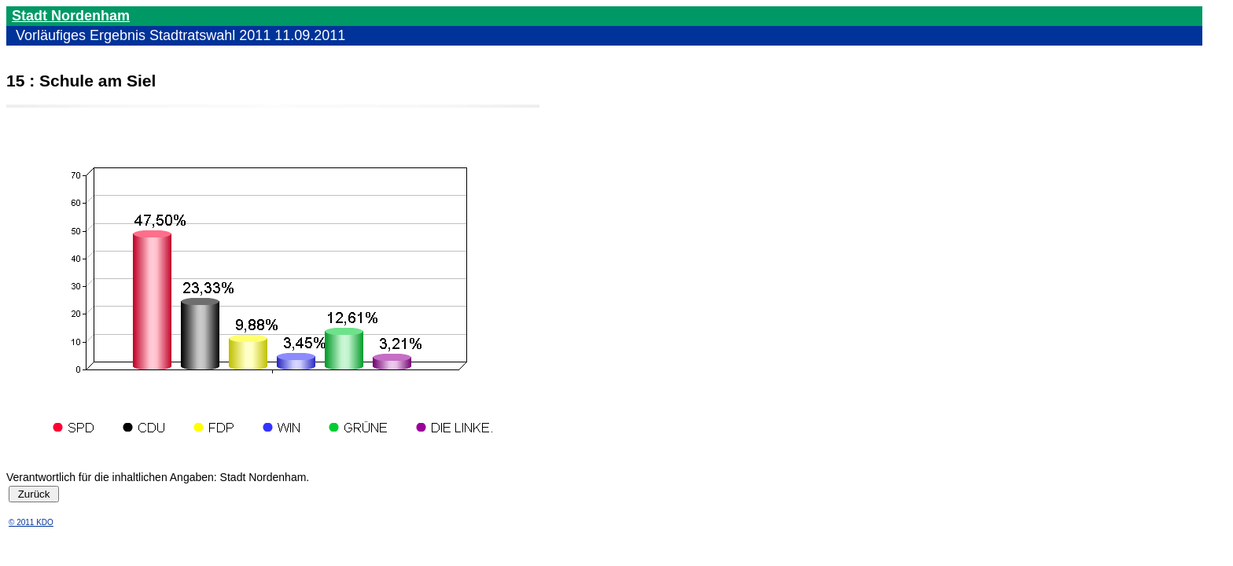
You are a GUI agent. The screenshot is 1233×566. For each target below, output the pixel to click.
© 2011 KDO (31, 522)
